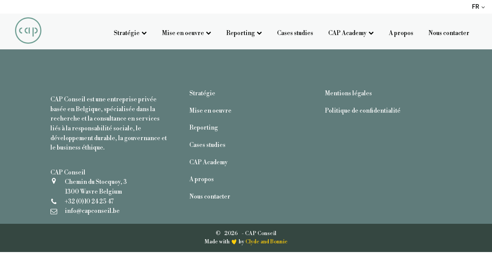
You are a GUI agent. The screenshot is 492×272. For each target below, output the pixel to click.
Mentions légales (348, 93)
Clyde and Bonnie (266, 241)
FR (475, 6)
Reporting (244, 33)
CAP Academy (351, 33)
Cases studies (295, 33)
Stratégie (130, 33)
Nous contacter (448, 33)
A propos (401, 33)
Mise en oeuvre (186, 33)
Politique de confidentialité (363, 111)
